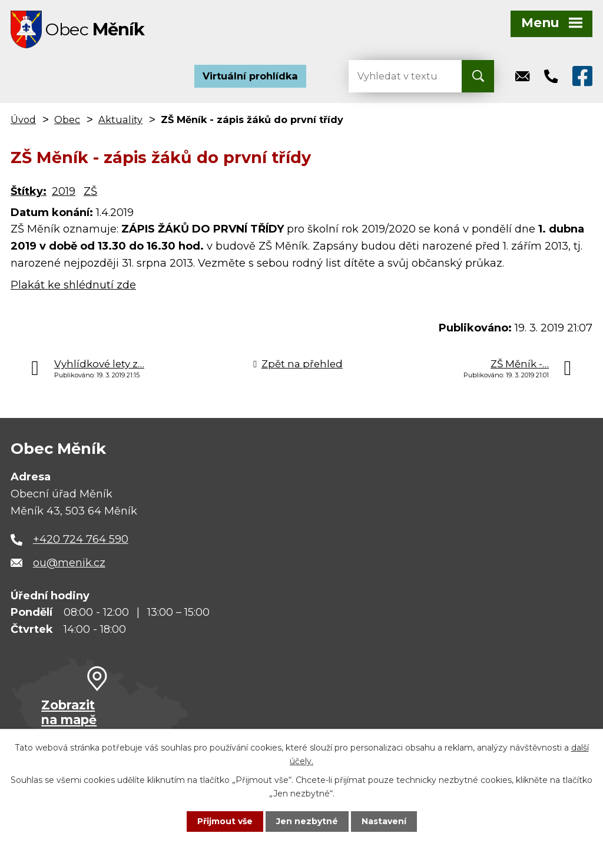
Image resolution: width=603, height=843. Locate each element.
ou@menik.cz (69, 563)
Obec (67, 120)
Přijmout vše (225, 821)
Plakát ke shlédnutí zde (73, 285)
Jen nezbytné (307, 821)
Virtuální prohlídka (250, 76)
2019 (63, 191)
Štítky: (29, 191)
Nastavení (384, 821)
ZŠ (90, 191)
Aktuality (120, 120)
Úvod (23, 120)
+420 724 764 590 (80, 539)
